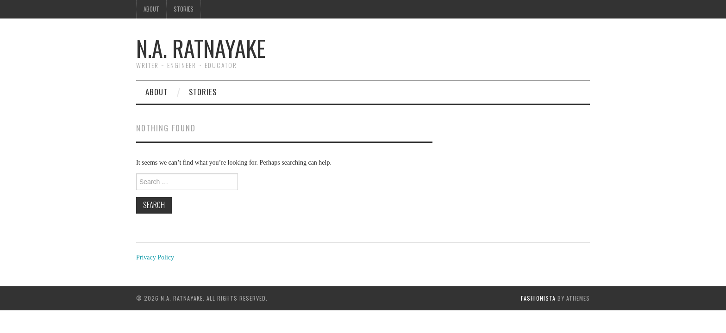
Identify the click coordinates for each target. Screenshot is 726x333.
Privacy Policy (155, 257)
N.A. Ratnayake (200, 47)
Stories (184, 9)
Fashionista (538, 298)
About (151, 9)
